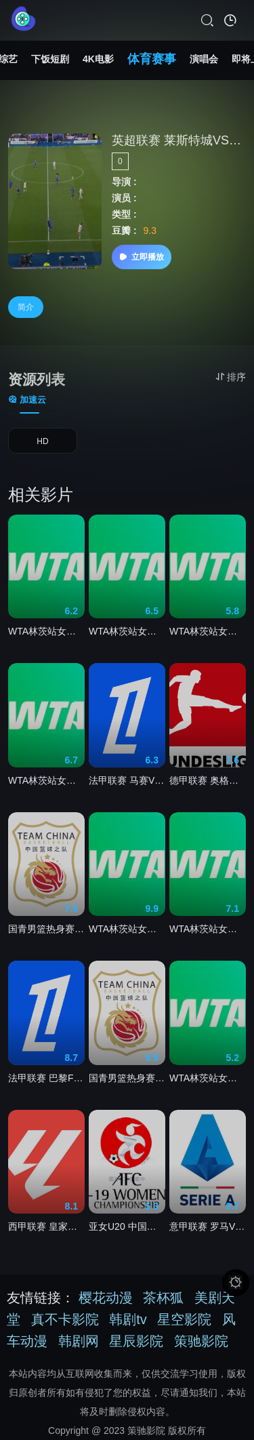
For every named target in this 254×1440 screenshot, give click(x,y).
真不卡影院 (65, 1319)
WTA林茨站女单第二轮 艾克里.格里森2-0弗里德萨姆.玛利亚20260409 (127, 928)
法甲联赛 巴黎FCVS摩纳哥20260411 (46, 1078)
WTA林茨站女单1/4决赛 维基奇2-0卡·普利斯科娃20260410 (207, 928)
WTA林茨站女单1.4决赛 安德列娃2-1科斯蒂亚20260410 (46, 631)
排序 (230, 377)
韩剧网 (78, 1341)
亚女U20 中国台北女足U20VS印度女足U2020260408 (127, 1226)
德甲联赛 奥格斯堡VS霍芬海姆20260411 (207, 780)
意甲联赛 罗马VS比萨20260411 (207, 1226)
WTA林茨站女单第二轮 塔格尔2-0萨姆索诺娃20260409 (207, 631)
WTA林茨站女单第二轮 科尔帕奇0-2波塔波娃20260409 (127, 631)
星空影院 (184, 1319)
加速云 (27, 400)
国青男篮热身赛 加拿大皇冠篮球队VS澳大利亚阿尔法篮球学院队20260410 (46, 928)
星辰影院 (136, 1341)
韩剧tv (128, 1319)
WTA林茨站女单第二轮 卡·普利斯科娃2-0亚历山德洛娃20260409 (207, 1078)
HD (42, 441)
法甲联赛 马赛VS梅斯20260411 (127, 780)
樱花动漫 (106, 1297)
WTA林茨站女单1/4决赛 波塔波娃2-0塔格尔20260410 (46, 780)
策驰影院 (201, 1341)
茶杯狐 (163, 1297)
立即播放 (141, 257)
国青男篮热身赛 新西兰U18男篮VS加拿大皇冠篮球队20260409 (127, 1078)
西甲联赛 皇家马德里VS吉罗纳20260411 (46, 1226)
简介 (26, 307)
